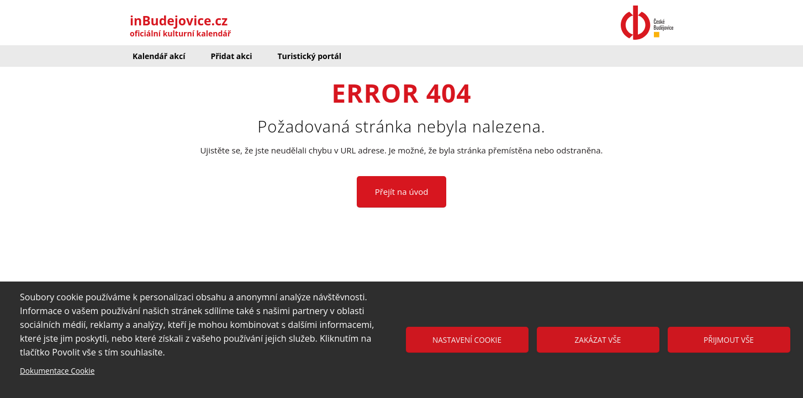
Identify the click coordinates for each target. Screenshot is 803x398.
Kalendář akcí (159, 56)
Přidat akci (231, 56)
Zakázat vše (598, 340)
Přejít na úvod (402, 191)
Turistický (309, 56)
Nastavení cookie (466, 340)
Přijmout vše (729, 340)
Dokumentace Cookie (57, 370)
